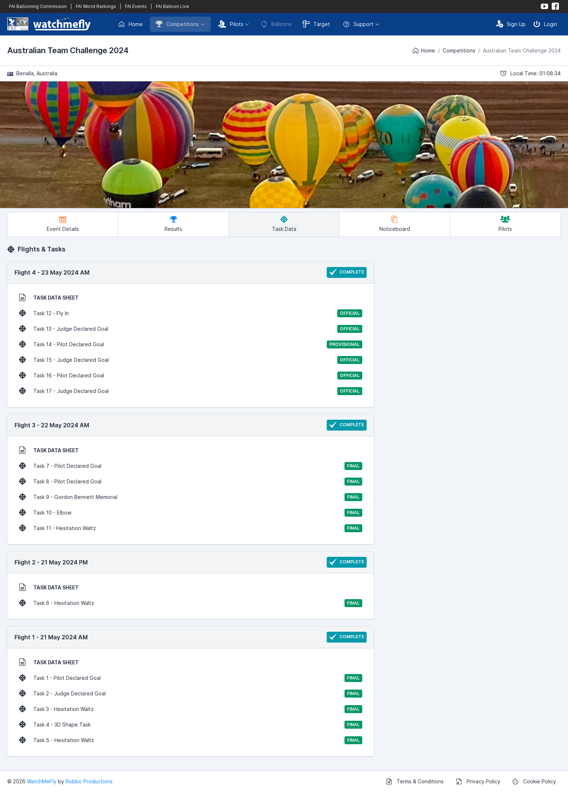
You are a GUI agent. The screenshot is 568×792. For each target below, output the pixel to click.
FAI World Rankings (96, 6)
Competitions (177, 23)
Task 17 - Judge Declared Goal (190, 391)
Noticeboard (394, 224)
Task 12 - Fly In (190, 313)
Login (545, 23)
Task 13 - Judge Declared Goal (190, 329)
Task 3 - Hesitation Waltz (190, 709)
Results (173, 224)
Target (316, 23)
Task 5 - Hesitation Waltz (190, 740)
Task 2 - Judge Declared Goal (190, 694)
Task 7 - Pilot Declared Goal (190, 466)
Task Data (284, 224)
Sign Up (511, 23)
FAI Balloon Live (172, 6)
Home (130, 24)
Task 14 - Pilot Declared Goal (190, 344)
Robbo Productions (89, 781)
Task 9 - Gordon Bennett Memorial (190, 497)
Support (358, 24)
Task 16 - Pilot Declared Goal (190, 376)
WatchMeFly (42, 781)
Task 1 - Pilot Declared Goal (190, 678)
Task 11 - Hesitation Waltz (190, 528)
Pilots (230, 23)
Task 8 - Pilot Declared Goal (190, 482)
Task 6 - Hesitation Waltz (190, 603)
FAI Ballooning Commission (38, 6)
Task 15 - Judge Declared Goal (190, 360)
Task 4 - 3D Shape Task (190, 725)
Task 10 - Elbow (190, 513)
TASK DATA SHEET (49, 297)
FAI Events (136, 6)
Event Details (63, 224)
